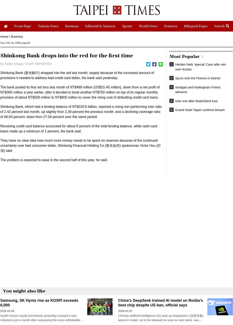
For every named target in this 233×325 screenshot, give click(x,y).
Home (4, 36)
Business (17, 36)
